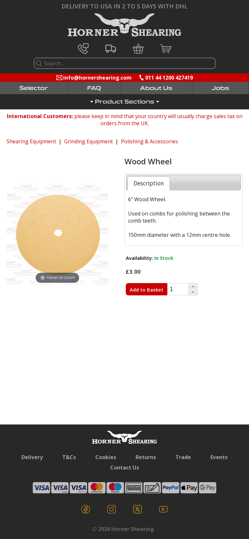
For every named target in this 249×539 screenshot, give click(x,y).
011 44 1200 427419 (169, 77)
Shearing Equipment (31, 141)
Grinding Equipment (88, 141)
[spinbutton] (178, 289)
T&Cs (69, 457)
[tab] (148, 183)
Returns (146, 457)
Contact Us (124, 467)
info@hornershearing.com (97, 77)
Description (149, 183)
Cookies (105, 457)
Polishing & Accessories (149, 141)
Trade (183, 457)
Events (219, 457)
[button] (192, 286)
